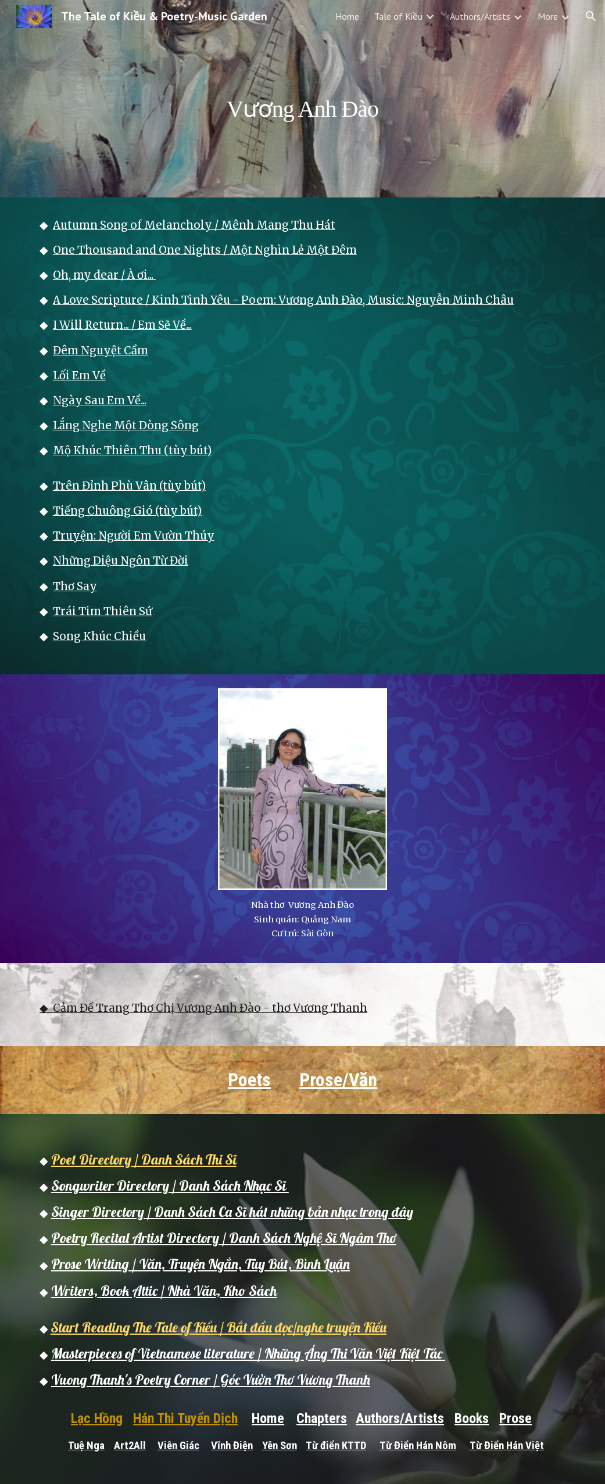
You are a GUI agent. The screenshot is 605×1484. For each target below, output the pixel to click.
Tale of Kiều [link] (398, 16)
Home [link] (347, 16)
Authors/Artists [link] (480, 16)
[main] (302, 98)
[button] (591, 16)
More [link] (548, 16)
